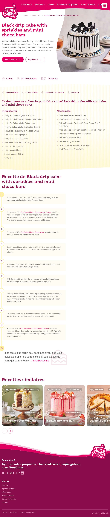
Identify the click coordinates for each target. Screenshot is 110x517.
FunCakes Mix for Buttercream (32, 233)
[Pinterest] (11, 473)
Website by (100, 513)
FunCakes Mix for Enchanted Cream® (34, 329)
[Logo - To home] (98, 452)
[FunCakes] (10, 11)
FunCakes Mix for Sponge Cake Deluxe (36, 213)
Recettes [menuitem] (39, 5)
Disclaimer (13, 512)
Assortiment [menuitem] (26, 5)
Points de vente (7, 495)
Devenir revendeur (9, 499)
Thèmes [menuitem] (50, 5)
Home (26, 15)
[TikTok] (19, 473)
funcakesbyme (40, 360)
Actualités (5, 485)
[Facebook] (7, 473)
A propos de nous (8, 489)
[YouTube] (15, 473)
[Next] (10, 432)
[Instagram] (3, 473)
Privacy (4, 512)
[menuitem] (104, 4)
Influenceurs (6, 492)
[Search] (98, 5)
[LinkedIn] (22, 473)
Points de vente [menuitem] (88, 5)
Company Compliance (28, 512)
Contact (5, 502)
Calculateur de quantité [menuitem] (67, 5)
